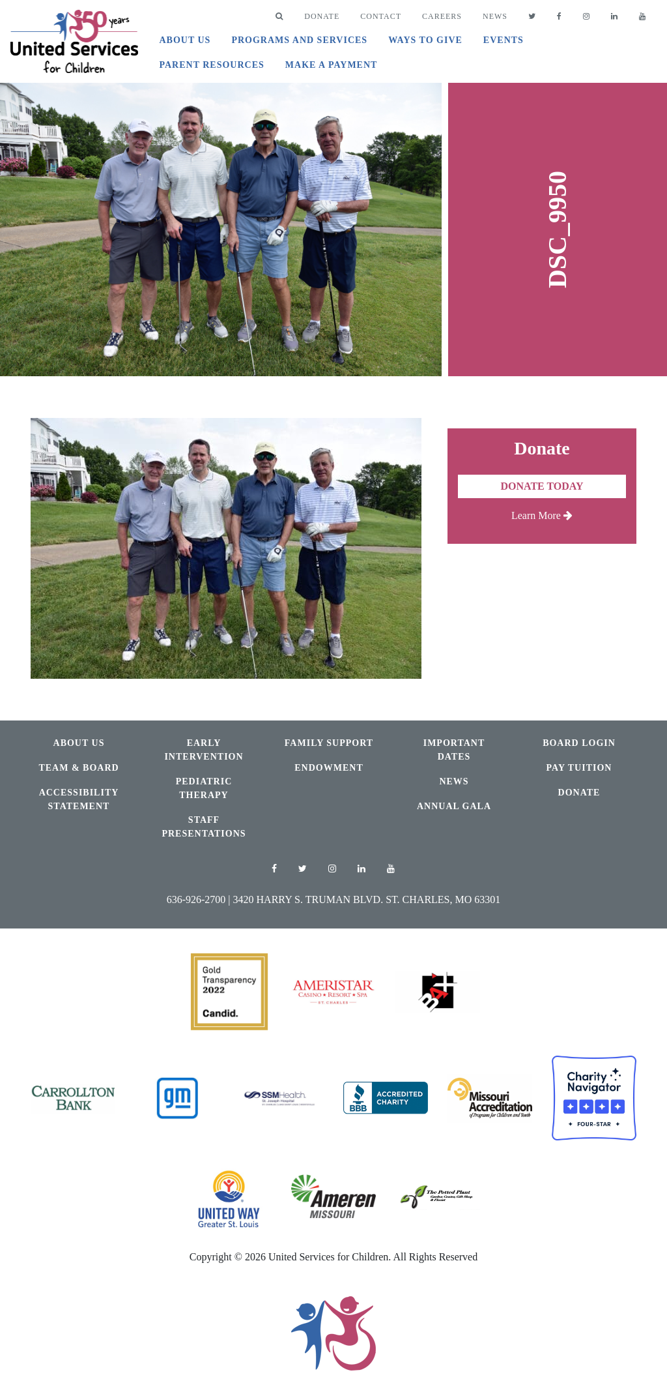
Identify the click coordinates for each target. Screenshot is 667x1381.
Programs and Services (299, 40)
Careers (442, 16)
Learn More (542, 515)
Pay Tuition (579, 768)
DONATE (321, 16)
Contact (380, 16)
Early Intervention (203, 750)
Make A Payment (331, 65)
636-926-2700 (196, 899)
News (495, 16)
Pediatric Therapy (204, 788)
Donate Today (541, 486)
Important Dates (454, 750)
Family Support (329, 743)
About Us (184, 40)
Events (503, 40)
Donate (579, 792)
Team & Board (78, 768)
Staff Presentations (204, 827)
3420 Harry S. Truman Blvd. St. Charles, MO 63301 (367, 899)
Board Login (579, 743)
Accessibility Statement (79, 799)
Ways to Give (425, 40)
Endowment (328, 768)
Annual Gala (454, 806)
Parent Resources (211, 65)
